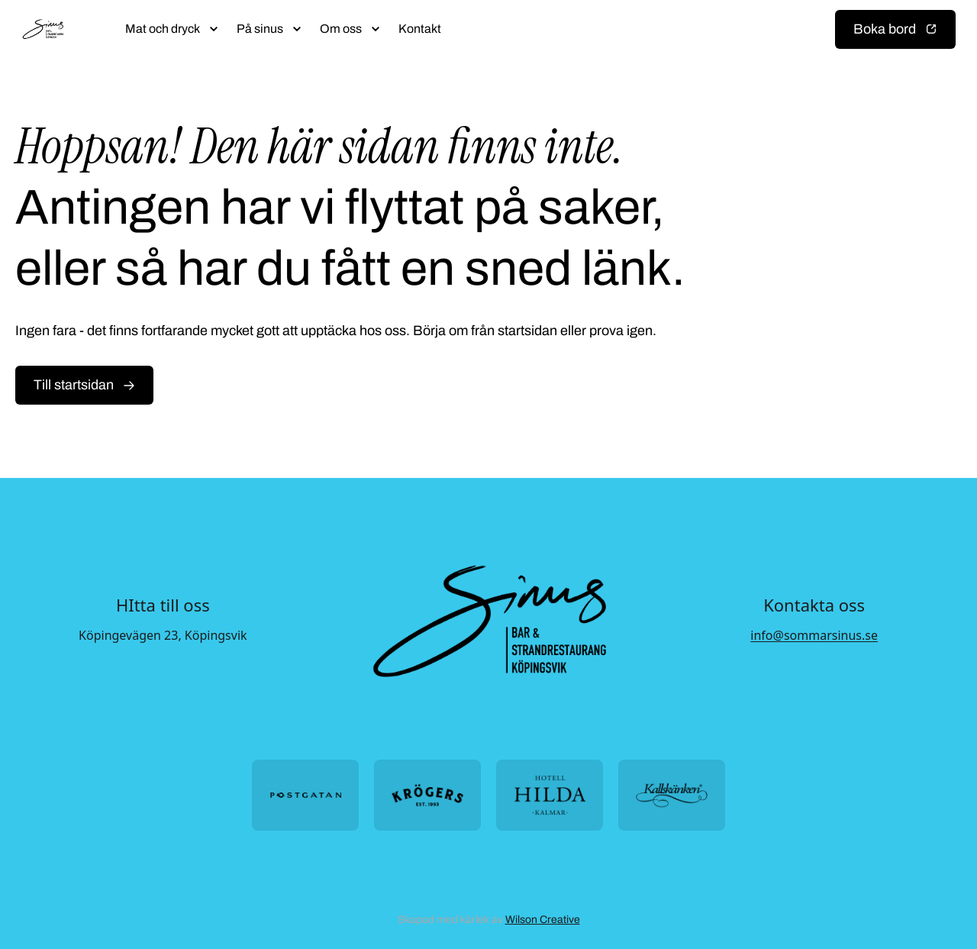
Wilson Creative (542, 919)
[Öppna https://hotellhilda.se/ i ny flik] (549, 795)
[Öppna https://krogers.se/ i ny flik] (427, 795)
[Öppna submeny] (213, 29)
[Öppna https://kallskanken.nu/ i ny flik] (672, 795)
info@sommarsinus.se (814, 635)
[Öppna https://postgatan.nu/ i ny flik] (305, 795)
